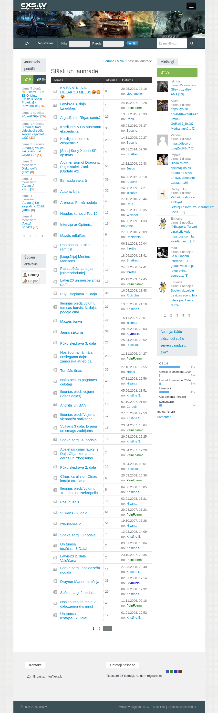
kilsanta (131, 193)
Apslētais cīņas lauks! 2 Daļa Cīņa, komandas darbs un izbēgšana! (79, 453)
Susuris (131, 130)
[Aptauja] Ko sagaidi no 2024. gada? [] (34, 203)
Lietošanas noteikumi (182, 707)
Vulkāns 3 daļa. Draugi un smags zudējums (78, 428)
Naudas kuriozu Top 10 (79, 213)
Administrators (180, 671)
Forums (109, 61)
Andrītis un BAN (73, 405)
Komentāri (164, 417)
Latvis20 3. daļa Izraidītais (73, 106)
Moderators (176, 671)
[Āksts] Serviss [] (34, 222)
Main (120, 61)
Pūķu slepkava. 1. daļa (78, 294)
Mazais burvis (71, 321)
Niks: (75, 44)
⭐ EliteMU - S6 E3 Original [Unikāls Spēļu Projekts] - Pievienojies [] (34, 97)
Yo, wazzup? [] (34, 114)
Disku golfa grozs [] (34, 166)
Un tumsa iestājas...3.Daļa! (73, 546)
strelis (130, 372)
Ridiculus (132, 295)
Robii (130, 119)
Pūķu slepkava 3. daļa (78, 343)
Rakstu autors (172, 671)
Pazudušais (69, 502)
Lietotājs (167, 671)
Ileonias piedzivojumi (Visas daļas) (77, 393)
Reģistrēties (45, 43)
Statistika (159, 707)
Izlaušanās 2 (70, 524)
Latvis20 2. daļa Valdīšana (73, 558)
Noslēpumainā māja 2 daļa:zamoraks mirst (78, 604)
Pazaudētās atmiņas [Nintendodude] (76, 270)
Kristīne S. (133, 309)
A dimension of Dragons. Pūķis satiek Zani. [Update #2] (80, 166)
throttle (131, 248)
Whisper (132, 215)
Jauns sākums (72, 332)
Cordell (131, 406)
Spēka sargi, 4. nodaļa (78, 440)
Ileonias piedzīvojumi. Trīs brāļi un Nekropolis (79, 490)
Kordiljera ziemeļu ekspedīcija (74, 140)
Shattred (132, 154)
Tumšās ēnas (71, 370)
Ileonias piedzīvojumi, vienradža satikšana (77, 416)
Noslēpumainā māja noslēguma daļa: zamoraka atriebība (76, 356)
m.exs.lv (143, 707)
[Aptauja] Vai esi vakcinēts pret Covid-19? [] (34, 149)
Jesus (130, 168)
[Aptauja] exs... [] (34, 184)
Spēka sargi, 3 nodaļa (78, 535)
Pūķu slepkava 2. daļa (78, 467)
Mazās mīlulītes (73, 235)
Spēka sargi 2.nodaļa (77, 592)
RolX (129, 204)
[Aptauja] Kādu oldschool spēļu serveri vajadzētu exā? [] (34, 130)
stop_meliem (135, 93)
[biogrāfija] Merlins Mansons (75, 258)
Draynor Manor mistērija (79, 581)
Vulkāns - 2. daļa (73, 513)
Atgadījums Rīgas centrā (80, 117)
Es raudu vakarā (73, 180)
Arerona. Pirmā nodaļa (78, 202)
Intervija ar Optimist (76, 224)
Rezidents (133, 237)
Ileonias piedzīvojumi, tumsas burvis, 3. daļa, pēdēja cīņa (78, 307)
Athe (129, 226)
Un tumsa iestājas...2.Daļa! (73, 615)
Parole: (108, 44)
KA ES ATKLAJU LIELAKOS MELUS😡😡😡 (80, 92)
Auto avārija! (70, 191)
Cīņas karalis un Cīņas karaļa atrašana (78, 478)
